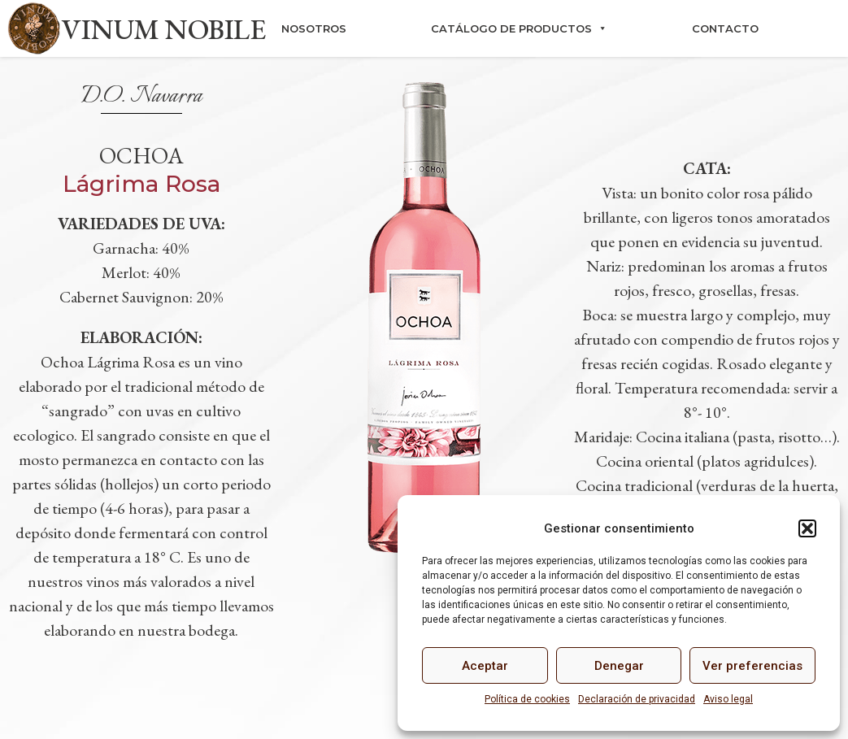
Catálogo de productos (519, 28)
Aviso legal (728, 699)
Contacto (725, 28)
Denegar (619, 666)
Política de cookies (527, 699)
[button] (807, 528)
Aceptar (485, 666)
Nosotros (313, 28)
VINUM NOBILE (163, 29)
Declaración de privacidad (636, 699)
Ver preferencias (752, 666)
